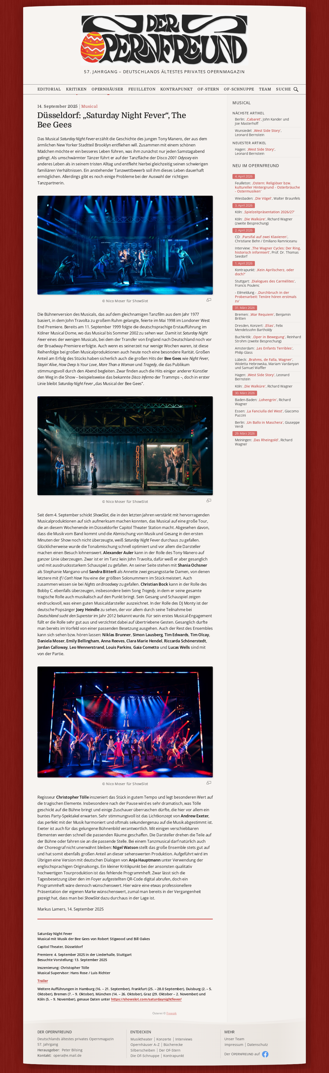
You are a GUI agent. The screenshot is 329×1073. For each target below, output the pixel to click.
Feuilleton (142, 89)
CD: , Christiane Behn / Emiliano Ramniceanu (266, 239)
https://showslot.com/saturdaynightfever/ (146, 999)
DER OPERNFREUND (54, 1031)
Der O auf (242, 1054)
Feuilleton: (267, 187)
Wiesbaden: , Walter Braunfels (267, 198)
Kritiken (76, 89)
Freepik (171, 1013)
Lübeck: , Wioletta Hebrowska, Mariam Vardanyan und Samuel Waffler (267, 364)
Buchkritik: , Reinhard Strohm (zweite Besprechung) (268, 339)
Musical (89, 106)
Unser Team (234, 1039)
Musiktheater (141, 1039)
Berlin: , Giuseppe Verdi (267, 425)
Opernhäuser (107, 89)
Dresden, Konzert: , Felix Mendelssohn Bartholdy (259, 328)
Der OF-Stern (170, 1050)
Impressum (234, 1045)
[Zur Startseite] (164, 39)
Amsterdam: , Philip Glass (264, 350)
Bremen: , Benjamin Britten (263, 317)
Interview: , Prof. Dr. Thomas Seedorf (268, 252)
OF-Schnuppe (239, 89)
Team (265, 89)
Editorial (49, 89)
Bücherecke (173, 1045)
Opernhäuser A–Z (145, 1045)
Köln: (265, 212)
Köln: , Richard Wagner (264, 386)
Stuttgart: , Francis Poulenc (265, 283)
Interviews (183, 1039)
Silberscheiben (143, 1050)
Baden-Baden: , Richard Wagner (263, 402)
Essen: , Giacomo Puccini (267, 413)
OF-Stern (208, 89)
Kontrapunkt (176, 89)
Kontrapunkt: (264, 272)
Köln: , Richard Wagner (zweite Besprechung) (264, 221)
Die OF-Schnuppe (145, 1056)
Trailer (42, 980)
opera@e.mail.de (67, 1055)
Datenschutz (257, 1045)
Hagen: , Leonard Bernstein (262, 377)
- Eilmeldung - (265, 297)
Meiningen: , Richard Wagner (263, 442)
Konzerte (163, 1039)
